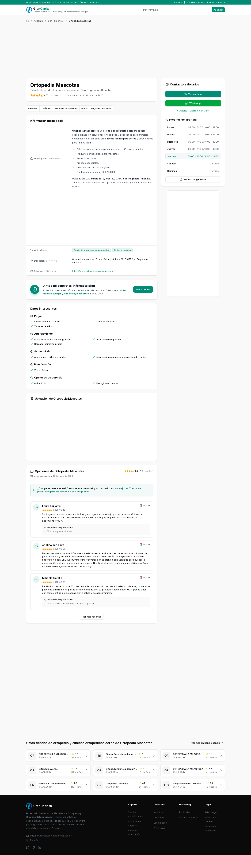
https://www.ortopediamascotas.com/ (92, 271)
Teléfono (46, 108)
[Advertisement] (125, 49)
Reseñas (32, 108)
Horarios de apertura (66, 108)
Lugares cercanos (101, 108)
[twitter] (27, 826)
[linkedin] (39, 826)
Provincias (159, 807)
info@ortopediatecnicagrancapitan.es (206, 2)
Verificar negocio (188, 796)
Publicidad (185, 791)
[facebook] (33, 826)
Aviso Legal (211, 791)
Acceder (218, 9)
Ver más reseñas (91, 616)
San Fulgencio (56, 20)
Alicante (38, 20)
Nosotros (158, 791)
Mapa (84, 108)
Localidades (160, 801)
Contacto (159, 796)
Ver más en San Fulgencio (207, 721)
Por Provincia (150, 9)
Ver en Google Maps (193, 179)
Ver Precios (143, 289)
